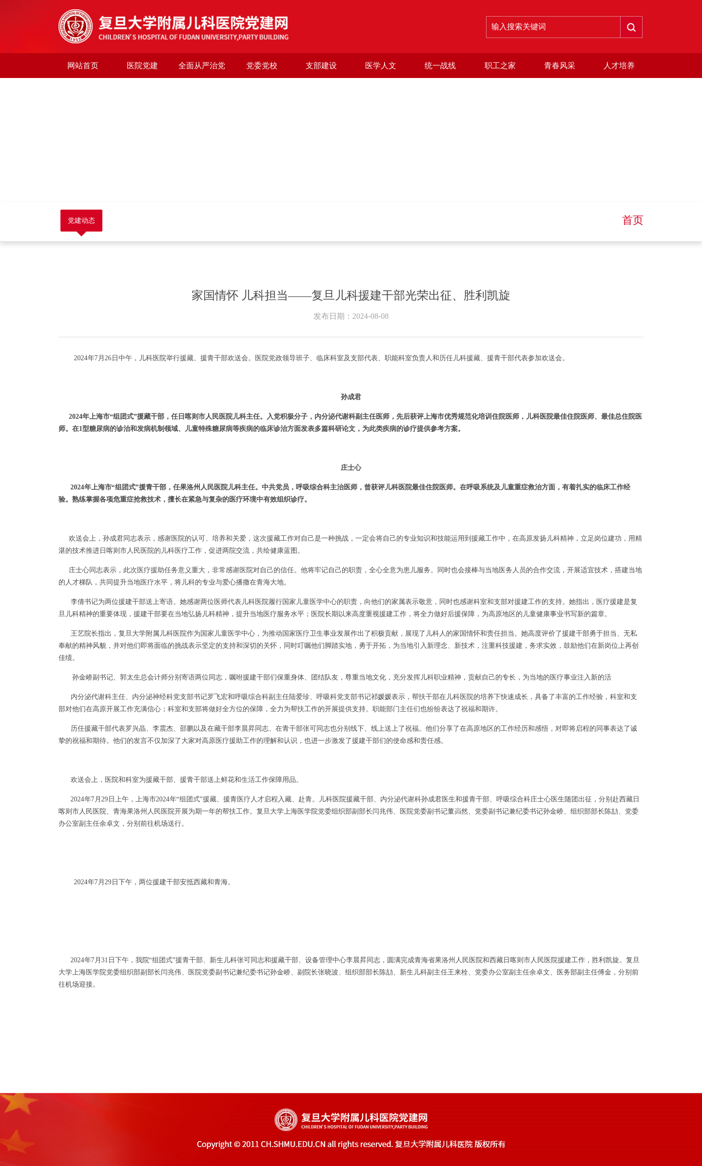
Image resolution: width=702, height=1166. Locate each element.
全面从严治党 (201, 65)
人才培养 (619, 65)
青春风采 (559, 65)
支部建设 (321, 65)
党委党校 (261, 65)
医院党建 (142, 65)
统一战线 (440, 65)
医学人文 (380, 65)
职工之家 (500, 65)
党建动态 (81, 220)
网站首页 (82, 65)
